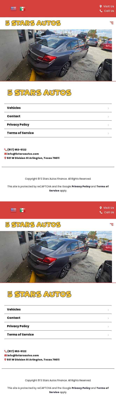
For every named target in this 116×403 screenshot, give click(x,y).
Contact (13, 116)
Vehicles (14, 108)
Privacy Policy (18, 124)
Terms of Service (20, 133)
